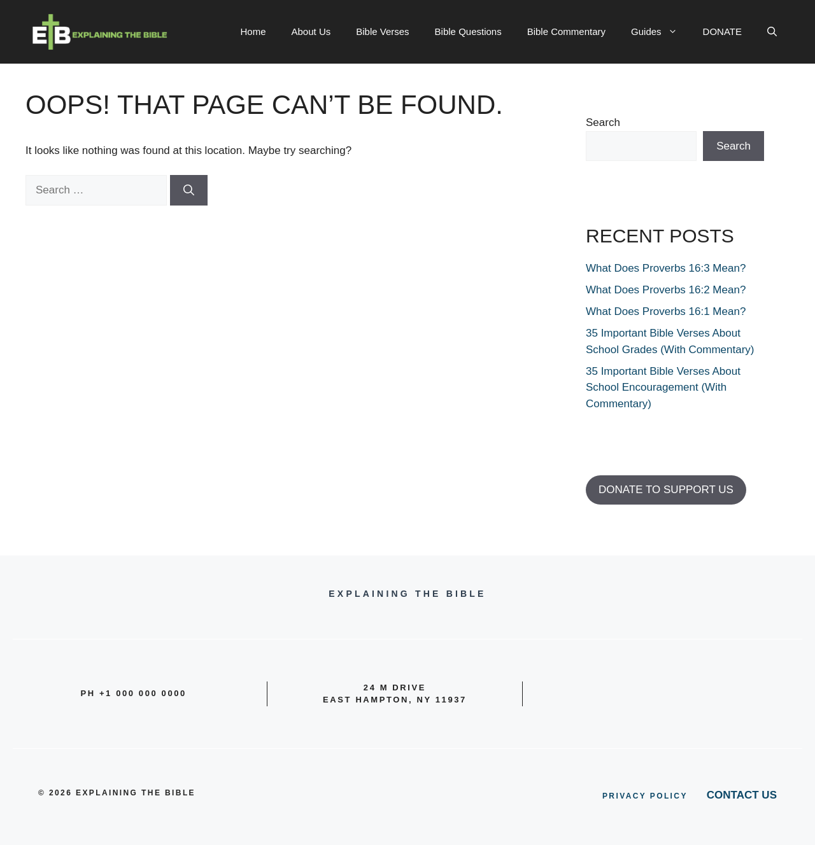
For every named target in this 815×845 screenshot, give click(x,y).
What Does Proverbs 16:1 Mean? (666, 311)
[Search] (189, 190)
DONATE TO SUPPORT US (666, 490)
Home (253, 31)
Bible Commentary (566, 31)
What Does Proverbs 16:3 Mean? (666, 268)
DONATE (722, 31)
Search (603, 122)
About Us (311, 31)
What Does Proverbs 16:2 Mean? (666, 290)
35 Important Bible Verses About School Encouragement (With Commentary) (663, 387)
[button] (772, 32)
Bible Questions (468, 31)
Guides (660, 32)
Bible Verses (382, 31)
